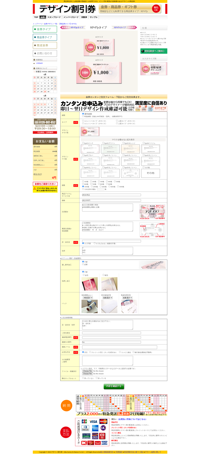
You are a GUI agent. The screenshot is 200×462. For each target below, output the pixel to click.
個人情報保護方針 (107, 458)
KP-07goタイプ (77, 27)
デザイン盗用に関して (153, 458)
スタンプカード (54, 17)
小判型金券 (39, 63)
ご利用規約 (119, 458)
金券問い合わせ (45, 53)
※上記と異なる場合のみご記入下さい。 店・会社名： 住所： (110, 327)
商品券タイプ (45, 37)
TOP (36, 17)
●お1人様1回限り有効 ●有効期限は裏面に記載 (110, 208)
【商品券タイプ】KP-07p (68, 24)
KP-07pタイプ (98, 27)
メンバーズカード (71, 17)
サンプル (93, 17)
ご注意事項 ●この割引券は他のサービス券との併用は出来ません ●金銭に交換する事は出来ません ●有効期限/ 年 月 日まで (110, 227)
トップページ (38, 24)
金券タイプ (45, 29)
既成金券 (45, 45)
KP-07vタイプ (120, 27)
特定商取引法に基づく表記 (134, 458)
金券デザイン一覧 (50, 24)
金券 (43, 17)
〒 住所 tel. (110, 251)
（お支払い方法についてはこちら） (132, 425)
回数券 (84, 17)
